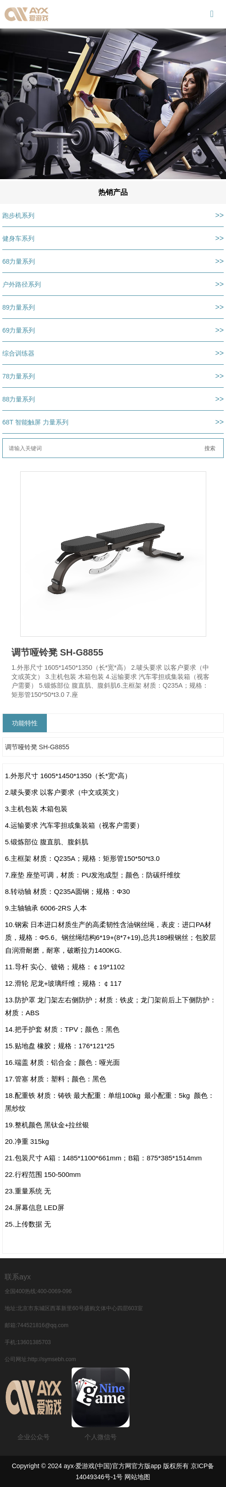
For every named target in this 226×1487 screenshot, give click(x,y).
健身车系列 (18, 238)
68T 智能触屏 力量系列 (35, 422)
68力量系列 (18, 261)
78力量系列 (18, 376)
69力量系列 (18, 330)
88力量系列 (18, 399)
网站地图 (137, 1477)
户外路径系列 (21, 284)
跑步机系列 (18, 215)
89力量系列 (18, 307)
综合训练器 (18, 353)
